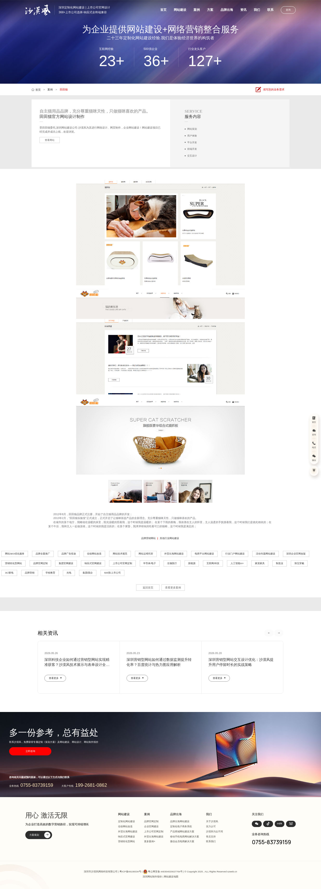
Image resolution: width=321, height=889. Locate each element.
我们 (257, 10)
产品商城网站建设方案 (182, 831)
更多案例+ (149, 841)
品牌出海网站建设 (179, 821)
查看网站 (49, 140)
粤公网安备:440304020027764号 (165, 871)
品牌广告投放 (68, 553)
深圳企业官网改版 (296, 553)
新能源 (191, 563)
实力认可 (211, 826)
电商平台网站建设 (204, 553)
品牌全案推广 (43, 553)
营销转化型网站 (13, 563)
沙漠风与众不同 (214, 831)
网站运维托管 (146, 553)
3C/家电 (9, 572)
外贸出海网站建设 (174, 553)
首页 (163, 10)
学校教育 (50, 572)
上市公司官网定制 (122, 563)
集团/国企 (88, 572)
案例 (197, 10)
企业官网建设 (151, 826)
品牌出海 (227, 10)
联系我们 (211, 841)
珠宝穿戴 (299, 563)
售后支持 (211, 836)
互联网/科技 (213, 563)
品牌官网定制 (40, 563)
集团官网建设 (66, 563)
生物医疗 (172, 563)
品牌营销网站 (148, 538)
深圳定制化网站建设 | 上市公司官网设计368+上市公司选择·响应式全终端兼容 (84, 10)
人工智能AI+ (237, 563)
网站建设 (180, 10)
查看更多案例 (173, 587)
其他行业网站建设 (169, 538)
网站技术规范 (120, 553)
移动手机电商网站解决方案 (184, 836)
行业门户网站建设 (235, 553)
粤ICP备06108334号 (130, 871)
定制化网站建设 (126, 821)
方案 (210, 10)
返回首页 (148, 587)
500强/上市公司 (112, 572)
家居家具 (260, 563)
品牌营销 (29, 572)
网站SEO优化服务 (15, 553)
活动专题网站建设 (265, 553)
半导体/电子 (149, 563)
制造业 (279, 563)
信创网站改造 (94, 553)
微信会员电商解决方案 (182, 841)
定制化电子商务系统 (181, 826)
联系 (270, 10)
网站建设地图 (171, 876)
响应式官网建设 (93, 563)
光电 (69, 572)
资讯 (243, 10)
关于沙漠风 (212, 821)
